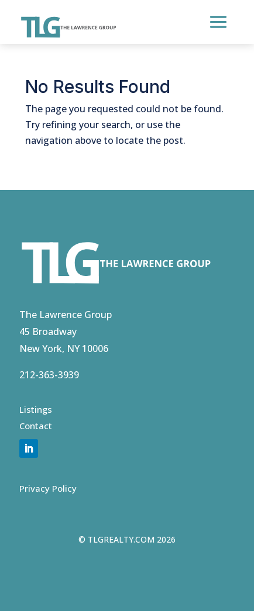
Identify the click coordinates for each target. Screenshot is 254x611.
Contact (35, 426)
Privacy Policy (48, 488)
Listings (35, 409)
